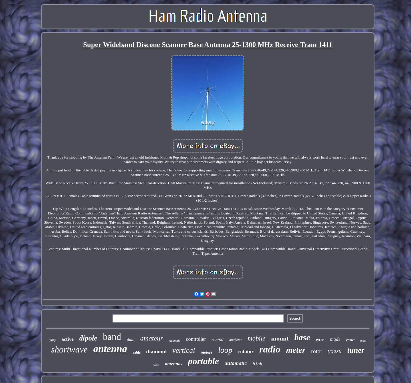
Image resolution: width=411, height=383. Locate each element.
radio (270, 349)
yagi (52, 340)
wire (320, 339)
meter (295, 349)
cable (136, 352)
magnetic (174, 340)
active (67, 339)
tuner (355, 350)
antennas (173, 363)
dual (130, 339)
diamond (156, 351)
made (335, 339)
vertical (183, 350)
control (217, 340)
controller (196, 339)
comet (350, 340)
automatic (236, 363)
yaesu (335, 351)
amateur (151, 338)
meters (206, 352)
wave (156, 364)
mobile (256, 338)
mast (363, 340)
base (302, 337)
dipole (88, 338)
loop (225, 350)
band (112, 337)
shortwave (69, 349)
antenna (110, 348)
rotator (246, 351)
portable (203, 361)
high (257, 364)
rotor (316, 351)
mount (280, 338)
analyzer (235, 340)
